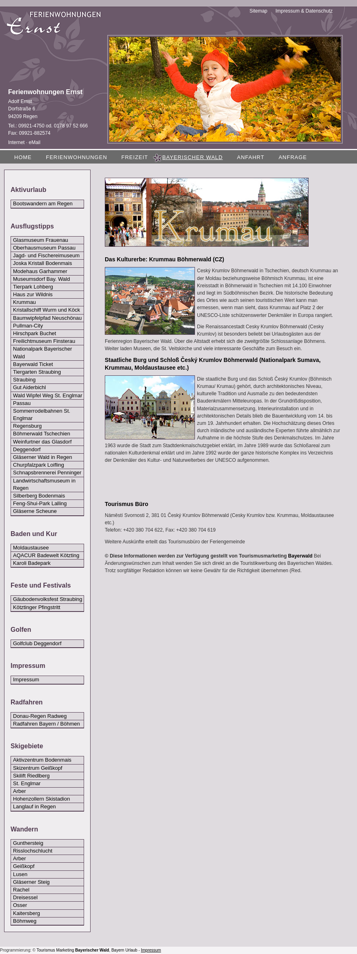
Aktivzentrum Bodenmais (42, 760)
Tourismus (46, 950)
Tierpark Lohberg (33, 287)
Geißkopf (24, 866)
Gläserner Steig (31, 882)
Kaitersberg (26, 913)
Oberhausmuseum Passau (44, 248)
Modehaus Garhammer (40, 271)
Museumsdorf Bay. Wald (41, 279)
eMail (35, 142)
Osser (20, 905)
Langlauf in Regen (34, 806)
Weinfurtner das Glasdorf (42, 442)
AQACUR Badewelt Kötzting (46, 555)
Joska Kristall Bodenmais (42, 263)
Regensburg (27, 426)
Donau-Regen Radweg (40, 716)
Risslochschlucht (32, 851)
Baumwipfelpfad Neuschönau (47, 318)
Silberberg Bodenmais (39, 496)
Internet (16, 142)
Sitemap (258, 11)
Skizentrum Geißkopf (37, 768)
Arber (19, 791)
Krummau (24, 302)
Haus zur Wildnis (33, 294)
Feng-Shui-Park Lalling (40, 503)
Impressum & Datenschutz (304, 11)
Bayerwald (300, 556)
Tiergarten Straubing (37, 372)
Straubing (24, 380)
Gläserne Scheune (35, 511)
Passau (21, 403)
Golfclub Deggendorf (37, 643)
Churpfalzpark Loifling (38, 465)
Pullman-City (28, 326)
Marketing (65, 950)
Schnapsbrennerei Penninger (47, 472)
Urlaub (131, 950)
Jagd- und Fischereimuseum (46, 255)
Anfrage (293, 157)
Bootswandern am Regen (43, 203)
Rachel (21, 890)
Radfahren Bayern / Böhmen (46, 724)
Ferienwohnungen (76, 157)
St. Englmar (27, 783)
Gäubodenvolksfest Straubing (47, 599)
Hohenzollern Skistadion (41, 799)
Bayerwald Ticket (33, 364)
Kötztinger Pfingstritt (36, 607)
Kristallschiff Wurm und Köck (46, 310)
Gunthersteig (28, 843)
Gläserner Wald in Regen (42, 457)
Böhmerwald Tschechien (41, 434)
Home (23, 157)
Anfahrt (250, 157)
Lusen (20, 874)
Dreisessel (25, 897)
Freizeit (134, 157)
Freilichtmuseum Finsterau (44, 341)
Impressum (26, 679)
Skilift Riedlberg (31, 776)
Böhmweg (25, 921)
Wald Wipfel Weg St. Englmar (47, 395)
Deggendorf (27, 449)
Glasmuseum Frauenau (40, 240)
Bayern (117, 950)
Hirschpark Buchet (34, 333)
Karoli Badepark (32, 563)
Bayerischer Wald (92, 950)
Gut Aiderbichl (29, 387)
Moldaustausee (31, 548)
